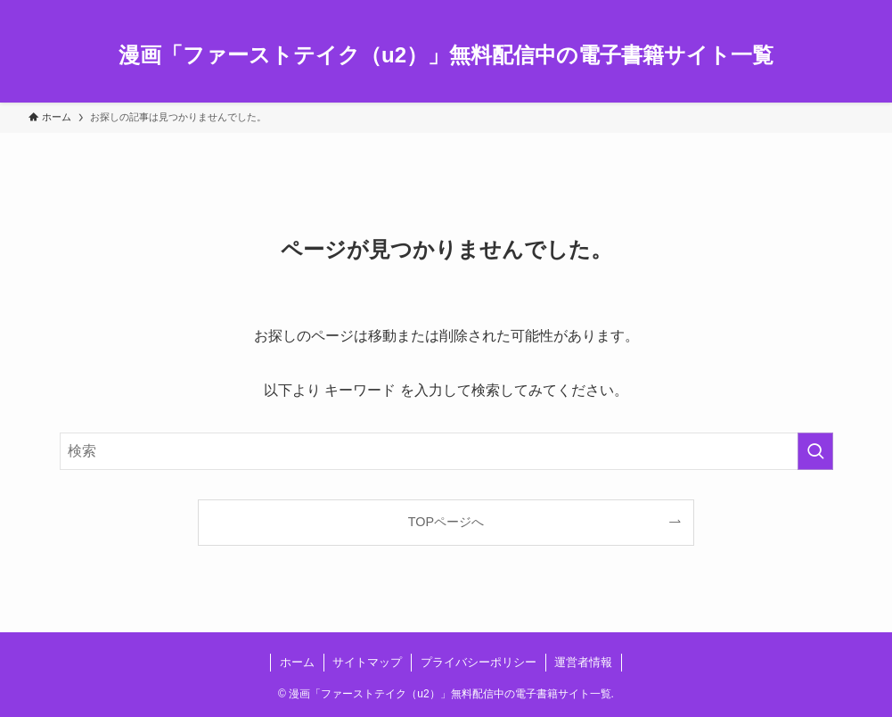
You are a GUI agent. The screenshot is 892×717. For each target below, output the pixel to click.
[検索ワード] (446, 451)
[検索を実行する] (815, 451)
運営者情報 (583, 662)
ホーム (297, 662)
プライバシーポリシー (478, 662)
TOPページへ (446, 522)
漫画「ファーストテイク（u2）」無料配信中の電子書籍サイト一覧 (446, 55)
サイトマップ (367, 662)
